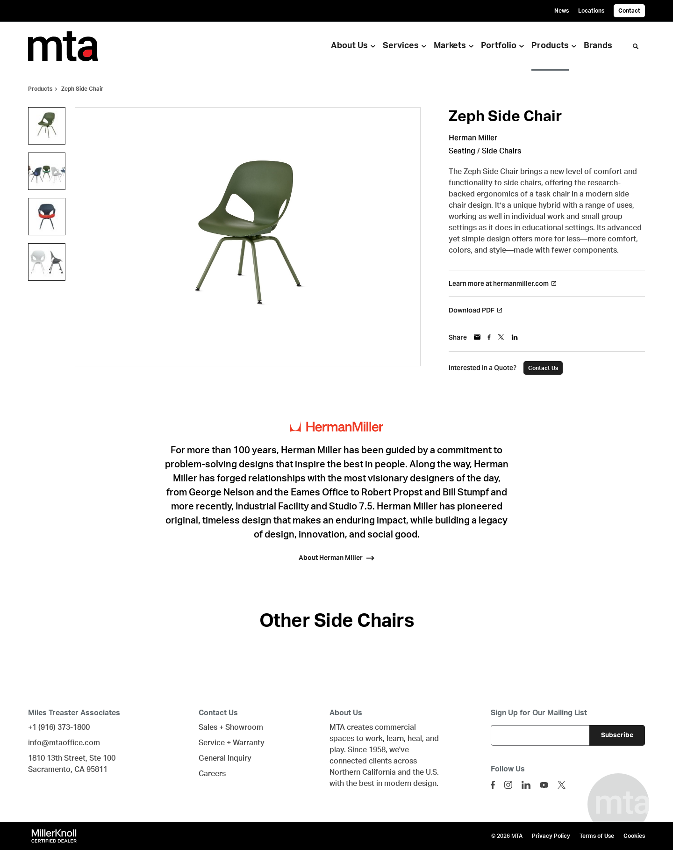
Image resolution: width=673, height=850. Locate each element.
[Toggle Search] (635, 46)
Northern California (362, 772)
